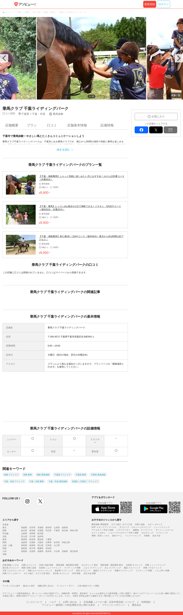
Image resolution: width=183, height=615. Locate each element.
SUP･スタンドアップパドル (104, 527)
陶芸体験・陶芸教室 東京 (112, 565)
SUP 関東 (76, 573)
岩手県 (32, 527)
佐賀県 (32, 551)
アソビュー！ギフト (65, 586)
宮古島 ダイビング (61, 573)
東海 (4, 539)
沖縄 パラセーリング (152, 568)
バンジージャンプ (133, 535)
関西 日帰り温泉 (29, 568)
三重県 (48, 539)
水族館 (147, 535)
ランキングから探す (11, 586)
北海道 (5, 524)
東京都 (65, 530)
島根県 (32, 545)
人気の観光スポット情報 (88, 586)
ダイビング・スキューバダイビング (135, 527)
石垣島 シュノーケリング (50, 568)
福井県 (40, 536)
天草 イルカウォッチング (13, 570)
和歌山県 (66, 542)
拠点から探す (29, 586)
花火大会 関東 (89, 573)
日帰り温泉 (140, 524)
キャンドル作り (98, 533)
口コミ (52, 125)
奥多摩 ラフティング (64, 570)
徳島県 (24, 548)
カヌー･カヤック (155, 524)
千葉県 (57, 530)
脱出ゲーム (117, 535)
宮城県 (40, 527)
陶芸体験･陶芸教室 (100, 524)
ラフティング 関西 (144, 570)
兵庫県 (48, 542)
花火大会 (156, 535)
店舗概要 (11, 125)
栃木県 (24, 530)
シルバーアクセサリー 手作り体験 (123, 533)
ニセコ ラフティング (92, 568)
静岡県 (24, 539)
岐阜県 (32, 539)
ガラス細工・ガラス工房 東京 (37, 573)
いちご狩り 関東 (162, 570)
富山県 (24, 536)
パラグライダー (123, 530)
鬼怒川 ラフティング (102, 570)
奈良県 (57, 542)
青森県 (24, 527)
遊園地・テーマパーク (143, 530)
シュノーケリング (162, 527)
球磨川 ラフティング (124, 570)
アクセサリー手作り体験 (102, 530)
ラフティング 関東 (72, 568)
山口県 (57, 545)
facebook (141, 129)
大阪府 (40, 542)
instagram (27, 501)
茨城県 (40, 530)
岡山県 (40, 545)
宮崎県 (65, 551)
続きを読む (63, 149)
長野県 (32, 533)
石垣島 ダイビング (134, 565)
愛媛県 (40, 548)
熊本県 (48, 551)
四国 (4, 548)
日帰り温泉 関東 (46, 565)
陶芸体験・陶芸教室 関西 (67, 565)
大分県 (57, 551)
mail (170, 129)
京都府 (32, 542)
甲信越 (5, 533)
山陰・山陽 (7, 545)
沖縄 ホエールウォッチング (40, 570)
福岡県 (24, 551)
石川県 (32, 536)
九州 (4, 551)
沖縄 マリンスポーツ (11, 573)
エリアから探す (10, 519)
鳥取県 (24, 545)
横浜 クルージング (132, 568)
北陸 (4, 536)
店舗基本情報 (77, 125)
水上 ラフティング (113, 568)
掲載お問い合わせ (46, 586)
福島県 (65, 527)
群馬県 (32, 530)
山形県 (57, 527)
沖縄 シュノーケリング (155, 565)
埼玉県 (48, 530)
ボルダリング (147, 533)
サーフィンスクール (164, 530)
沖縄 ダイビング (29, 565)
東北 (4, 527)
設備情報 (107, 125)
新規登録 (149, 4)
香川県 (32, 548)
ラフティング (162, 533)
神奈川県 (74, 530)
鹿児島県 (74, 551)
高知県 (48, 548)
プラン (32, 125)
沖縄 (4, 554)
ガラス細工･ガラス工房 (121, 524)
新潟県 (40, 533)
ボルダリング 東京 (89, 565)
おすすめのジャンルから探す (107, 519)
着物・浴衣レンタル (100, 535)
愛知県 (40, 539)
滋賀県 (24, 542)
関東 (4, 530)
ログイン (163, 4)
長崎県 (40, 551)
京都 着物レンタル (10, 565)
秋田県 (48, 527)
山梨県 (24, 533)
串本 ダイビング (83, 570)
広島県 (48, 545)
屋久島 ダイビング (10, 568)
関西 (4, 542)
